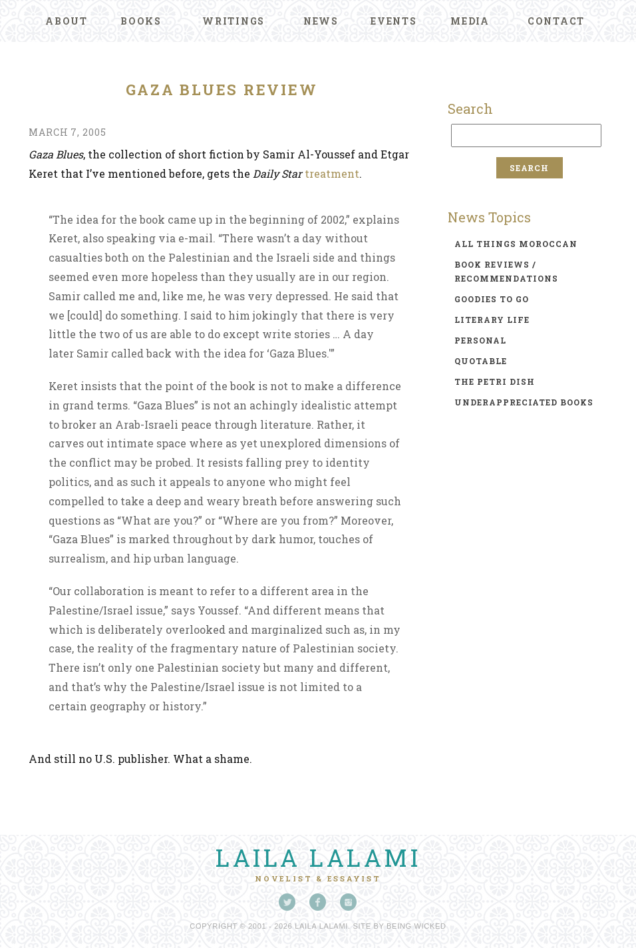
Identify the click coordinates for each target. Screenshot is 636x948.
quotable (480, 361)
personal (480, 340)
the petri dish (494, 381)
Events (394, 21)
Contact (556, 21)
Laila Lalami (318, 857)
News (321, 21)
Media (470, 21)
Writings (233, 21)
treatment (332, 173)
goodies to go (491, 299)
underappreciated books (523, 402)
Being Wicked (416, 926)
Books (141, 21)
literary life (492, 319)
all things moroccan (515, 243)
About (66, 21)
